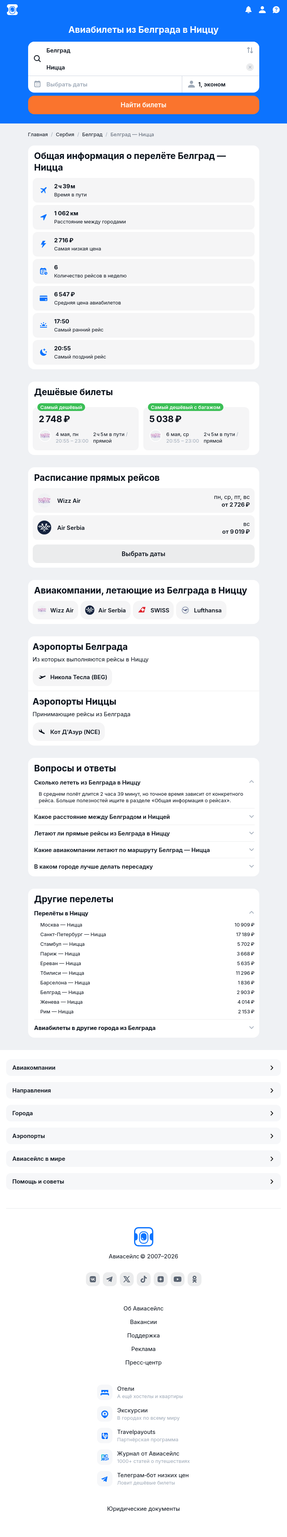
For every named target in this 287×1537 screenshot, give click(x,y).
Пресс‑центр (143, 1362)
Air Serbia (105, 610)
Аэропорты (143, 1136)
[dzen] (160, 1279)
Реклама (143, 1349)
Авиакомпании (143, 1067)
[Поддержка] (276, 9)
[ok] (194, 1279)
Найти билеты (143, 105)
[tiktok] (143, 1279)
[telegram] (109, 1279)
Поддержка (143, 1335)
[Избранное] (248, 9)
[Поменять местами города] (250, 50)
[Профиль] (262, 9)
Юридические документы (143, 1508)
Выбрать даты (144, 554)
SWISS (154, 610)
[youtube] (177, 1279)
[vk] (92, 1279)
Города (143, 1113)
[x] (126, 1279)
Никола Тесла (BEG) (72, 676)
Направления (143, 1090)
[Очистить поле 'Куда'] (250, 67)
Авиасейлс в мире (143, 1158)
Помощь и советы (143, 1181)
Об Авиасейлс (143, 1308)
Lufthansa (201, 610)
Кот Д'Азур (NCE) (69, 731)
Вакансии (143, 1322)
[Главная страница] (12, 9)
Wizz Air (55, 610)
